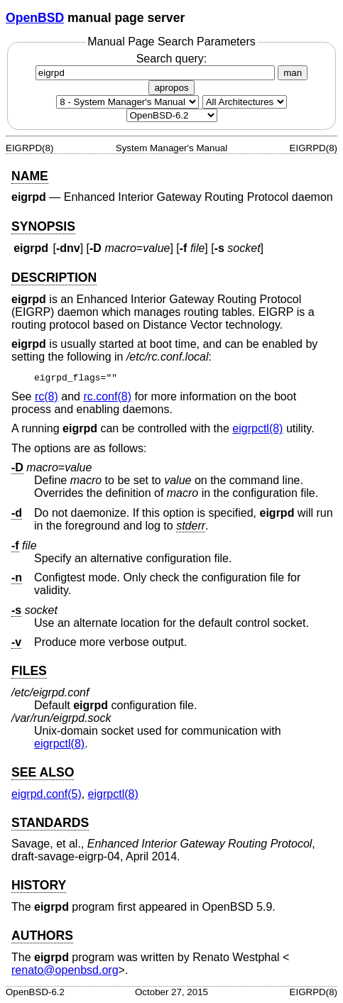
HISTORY (38, 885)
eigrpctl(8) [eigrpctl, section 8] (257, 428)
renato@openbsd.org (65, 970)
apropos (171, 87)
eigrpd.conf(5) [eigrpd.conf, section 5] (46, 794)
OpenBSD (35, 18)
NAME (29, 176)
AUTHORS (42, 935)
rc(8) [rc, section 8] (46, 396)
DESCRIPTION (54, 277)
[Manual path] (171, 115)
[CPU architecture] (244, 102)
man (292, 72)
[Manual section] (127, 102)
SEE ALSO (42, 772)
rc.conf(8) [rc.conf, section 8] (107, 396)
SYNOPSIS (43, 226)
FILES (29, 671)
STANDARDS (50, 823)
